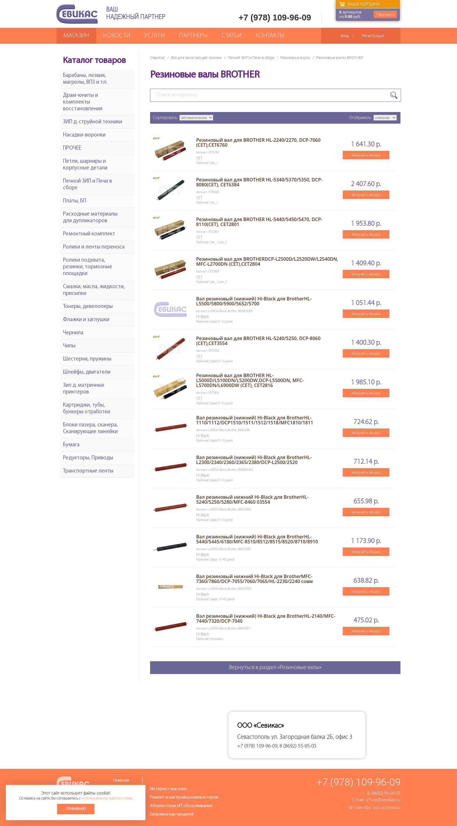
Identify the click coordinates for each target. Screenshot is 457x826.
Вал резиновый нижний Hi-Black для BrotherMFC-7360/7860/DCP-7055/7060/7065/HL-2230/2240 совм (254, 578)
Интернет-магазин (168, 789)
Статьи (232, 35)
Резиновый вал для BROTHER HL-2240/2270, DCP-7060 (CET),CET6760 (258, 142)
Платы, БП (74, 201)
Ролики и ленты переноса (93, 247)
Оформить (385, 14)
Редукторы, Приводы (88, 458)
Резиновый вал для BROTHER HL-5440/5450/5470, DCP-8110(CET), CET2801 (259, 222)
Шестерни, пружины (87, 359)
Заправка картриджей (172, 814)
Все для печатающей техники (196, 57)
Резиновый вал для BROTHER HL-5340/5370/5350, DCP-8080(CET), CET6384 (259, 182)
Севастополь (253, 737)
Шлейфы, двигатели (86, 372)
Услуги (154, 35)
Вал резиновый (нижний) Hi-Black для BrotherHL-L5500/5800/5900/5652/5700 (254, 301)
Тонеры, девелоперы (88, 306)
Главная (121, 780)
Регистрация (373, 36)
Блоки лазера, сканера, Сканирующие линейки (90, 428)
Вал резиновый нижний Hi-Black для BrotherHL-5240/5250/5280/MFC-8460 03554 (252, 499)
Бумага (71, 445)
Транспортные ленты (88, 471)
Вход (345, 36)
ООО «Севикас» (386, 808)
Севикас (157, 57)
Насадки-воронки (84, 135)
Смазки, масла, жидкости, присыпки (94, 290)
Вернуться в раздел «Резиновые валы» (275, 668)
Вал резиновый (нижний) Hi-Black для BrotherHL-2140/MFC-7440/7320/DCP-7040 (265, 618)
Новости (116, 35)
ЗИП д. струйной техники (92, 122)
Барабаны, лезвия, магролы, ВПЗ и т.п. (85, 79)
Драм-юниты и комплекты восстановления (82, 102)
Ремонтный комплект (89, 234)
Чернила (73, 333)
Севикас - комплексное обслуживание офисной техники (77, 14)
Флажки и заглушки (86, 320)
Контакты (270, 35)
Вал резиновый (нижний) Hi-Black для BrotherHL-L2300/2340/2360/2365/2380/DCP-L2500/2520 (254, 460)
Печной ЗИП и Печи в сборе (251, 57)
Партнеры (193, 35)
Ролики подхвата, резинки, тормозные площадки (87, 267)
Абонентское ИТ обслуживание (181, 806)
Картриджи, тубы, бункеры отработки (86, 408)
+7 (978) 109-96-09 (274, 17)
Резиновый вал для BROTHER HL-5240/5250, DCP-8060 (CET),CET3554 (258, 340)
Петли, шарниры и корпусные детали (85, 165)
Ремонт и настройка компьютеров (184, 797)
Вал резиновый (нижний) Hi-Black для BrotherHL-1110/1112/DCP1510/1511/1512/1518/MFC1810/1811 (254, 420)
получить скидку (366, 155)
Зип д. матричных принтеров (83, 389)
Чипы (69, 346)
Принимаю (76, 809)
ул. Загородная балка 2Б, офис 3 (311, 737)
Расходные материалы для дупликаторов (90, 217)
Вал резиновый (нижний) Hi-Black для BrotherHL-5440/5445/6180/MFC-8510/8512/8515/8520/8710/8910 (257, 539)
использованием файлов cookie (107, 798)
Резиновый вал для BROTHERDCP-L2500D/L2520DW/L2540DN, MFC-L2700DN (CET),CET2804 (267, 261)
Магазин (76, 35)
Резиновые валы (295, 57)
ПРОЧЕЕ (72, 148)
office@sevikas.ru (382, 799)
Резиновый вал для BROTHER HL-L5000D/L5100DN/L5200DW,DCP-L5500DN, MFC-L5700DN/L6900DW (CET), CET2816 (250, 380)
